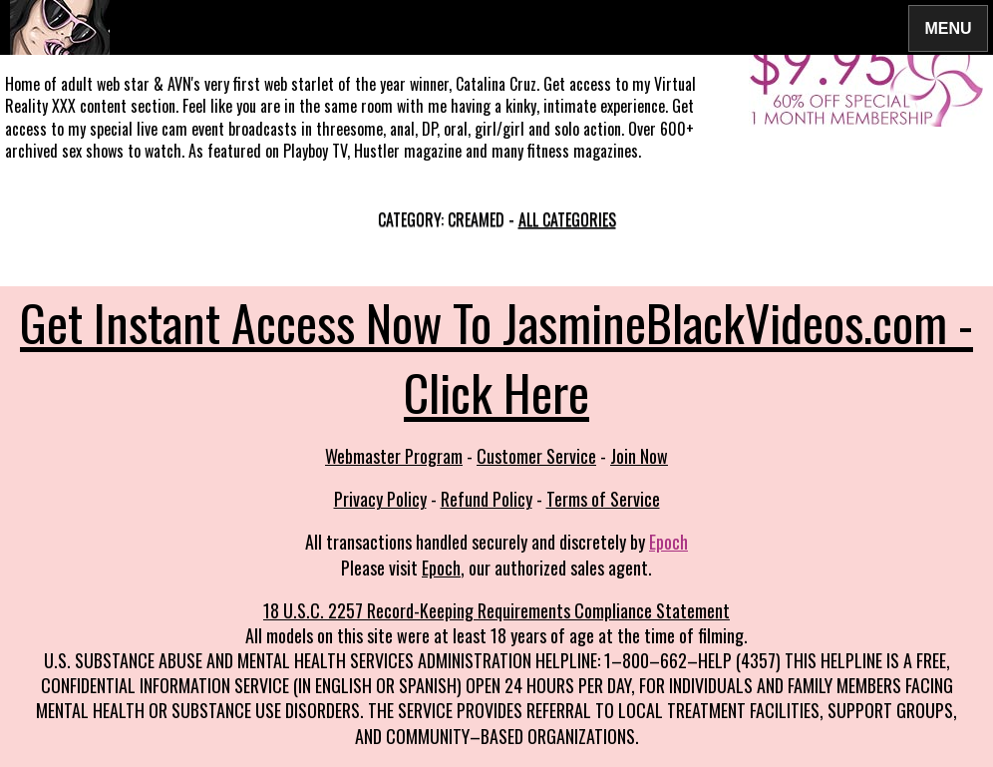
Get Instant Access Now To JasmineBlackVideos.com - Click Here (496, 356)
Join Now (639, 456)
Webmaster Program (394, 456)
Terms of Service (603, 499)
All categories (567, 219)
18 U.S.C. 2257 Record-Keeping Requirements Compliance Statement (496, 610)
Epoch (668, 542)
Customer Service (536, 456)
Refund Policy (486, 499)
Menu (948, 27)
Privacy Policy (380, 499)
